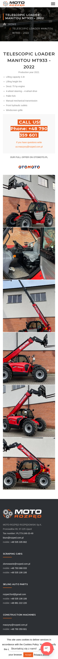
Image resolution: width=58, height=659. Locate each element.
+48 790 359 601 (19, 629)
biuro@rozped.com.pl (13, 537)
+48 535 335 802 (19, 542)
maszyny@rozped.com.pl (15, 625)
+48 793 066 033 (19, 568)
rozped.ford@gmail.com (14, 594)
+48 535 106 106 (19, 572)
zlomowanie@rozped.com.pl (16, 564)
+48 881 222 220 (19, 603)
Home (12, 24)
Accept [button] (28, 655)
